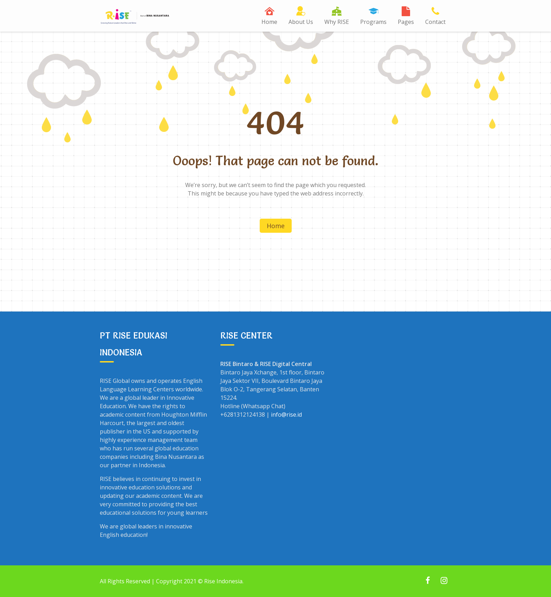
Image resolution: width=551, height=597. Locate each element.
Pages (406, 22)
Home (269, 22)
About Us (301, 22)
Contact (435, 22)
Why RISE (336, 22)
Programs (373, 22)
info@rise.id (286, 414)
